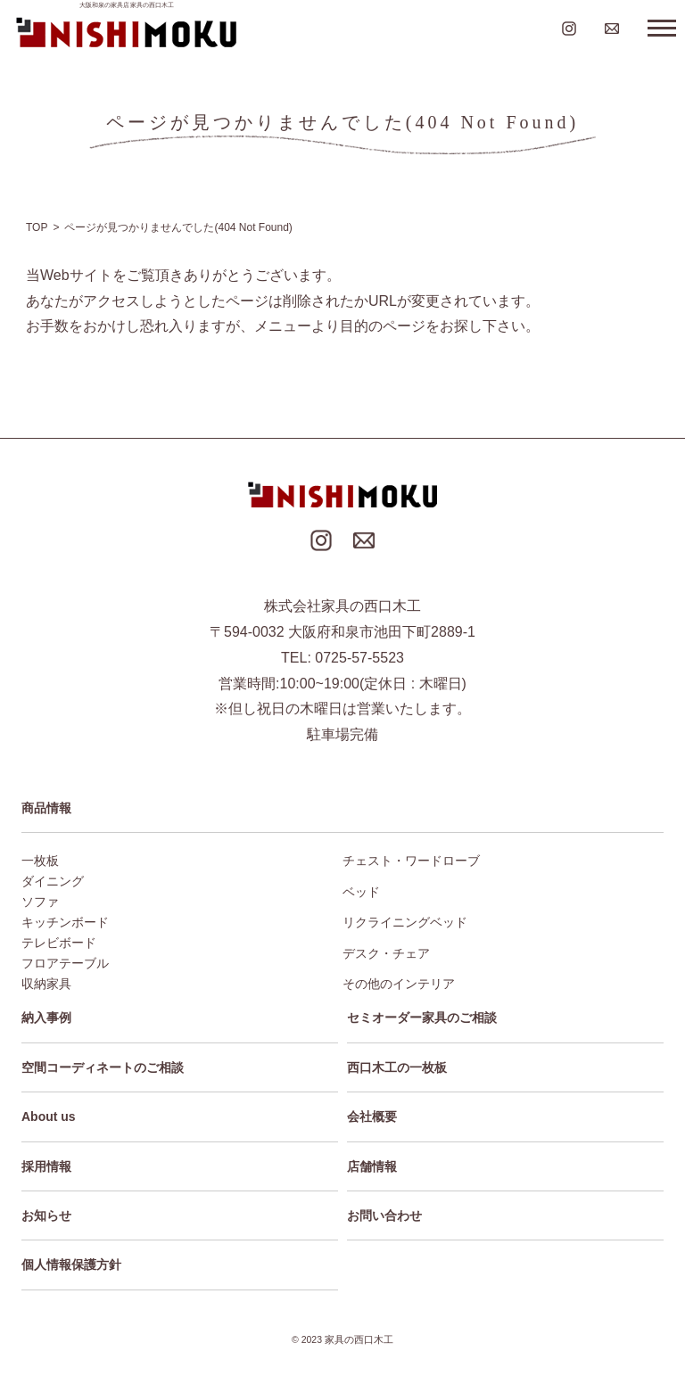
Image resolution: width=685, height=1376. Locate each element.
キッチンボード (65, 922)
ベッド (361, 892)
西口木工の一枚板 (397, 1067)
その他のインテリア (398, 983)
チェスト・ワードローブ (411, 860)
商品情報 (46, 808)
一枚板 (40, 860)
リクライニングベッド (404, 922)
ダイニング (52, 881)
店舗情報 (372, 1166)
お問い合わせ (384, 1215)
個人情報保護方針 (71, 1264)
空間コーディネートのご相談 (102, 1067)
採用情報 (46, 1166)
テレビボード (58, 942)
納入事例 (46, 1017)
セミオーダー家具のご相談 (422, 1017)
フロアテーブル (65, 963)
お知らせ (46, 1215)
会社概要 (372, 1116)
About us (48, 1116)
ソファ (40, 901)
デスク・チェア (386, 953)
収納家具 (46, 983)
